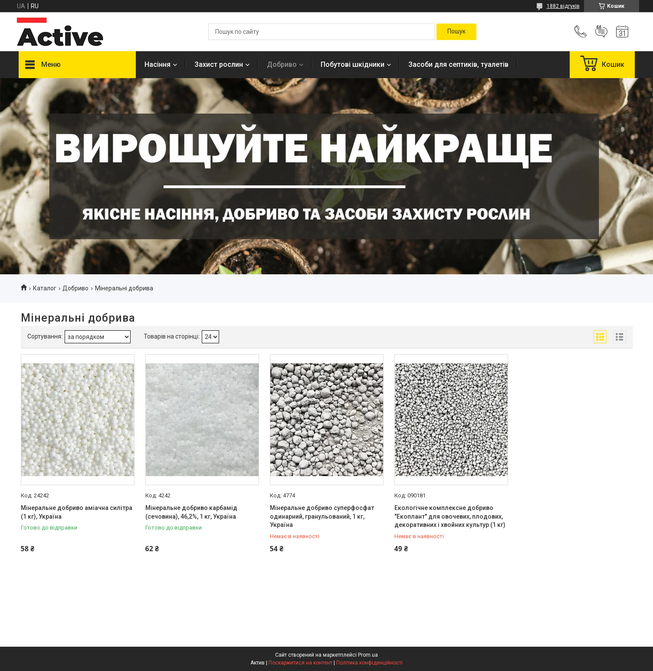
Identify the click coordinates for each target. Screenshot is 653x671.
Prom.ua (368, 655)
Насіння (157, 64)
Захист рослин (218, 64)
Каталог (44, 288)
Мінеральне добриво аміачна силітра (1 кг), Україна (76, 512)
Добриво (282, 64)
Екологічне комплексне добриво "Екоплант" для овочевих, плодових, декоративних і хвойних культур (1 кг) (449, 516)
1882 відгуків (563, 6)
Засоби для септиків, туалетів (458, 64)
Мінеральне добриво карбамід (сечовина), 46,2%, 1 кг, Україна (191, 512)
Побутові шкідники (352, 64)
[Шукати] (456, 31)
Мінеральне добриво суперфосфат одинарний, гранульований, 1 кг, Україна (322, 516)
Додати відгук (601, 31)
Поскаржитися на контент (300, 663)
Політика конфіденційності (369, 663)
